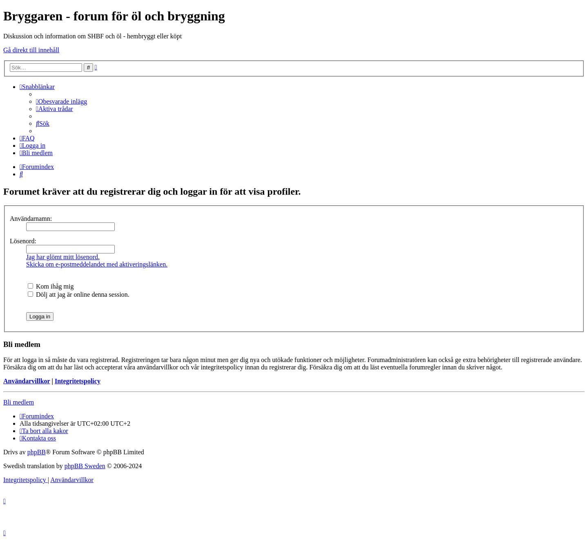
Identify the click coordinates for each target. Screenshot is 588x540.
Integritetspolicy (77, 381)
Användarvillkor (26, 381)
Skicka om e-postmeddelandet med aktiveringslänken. (96, 264)
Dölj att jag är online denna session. (78, 294)
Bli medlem (18, 402)
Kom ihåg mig (51, 286)
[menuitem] (61, 101)
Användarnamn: (31, 218)
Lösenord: (23, 241)
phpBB (36, 452)
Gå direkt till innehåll (31, 50)
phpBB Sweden (85, 465)
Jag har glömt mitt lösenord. (63, 256)
